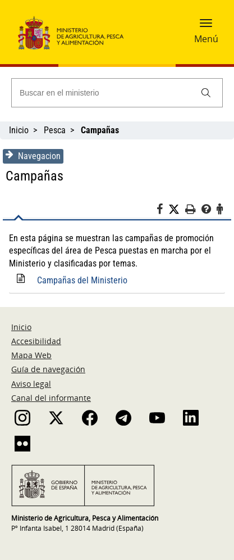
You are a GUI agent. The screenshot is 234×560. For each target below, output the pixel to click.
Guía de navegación (48, 369)
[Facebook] (162, 211)
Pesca (55, 130)
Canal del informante (51, 397)
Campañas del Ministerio (82, 280)
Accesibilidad (36, 341)
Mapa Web (31, 355)
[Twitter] (176, 209)
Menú (206, 39)
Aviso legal (31, 383)
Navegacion (33, 155)
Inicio (19, 130)
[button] (206, 26)
